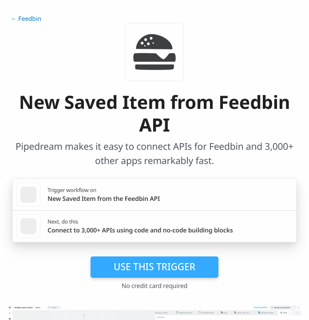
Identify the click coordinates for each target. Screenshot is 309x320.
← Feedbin (26, 19)
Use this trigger (154, 266)
